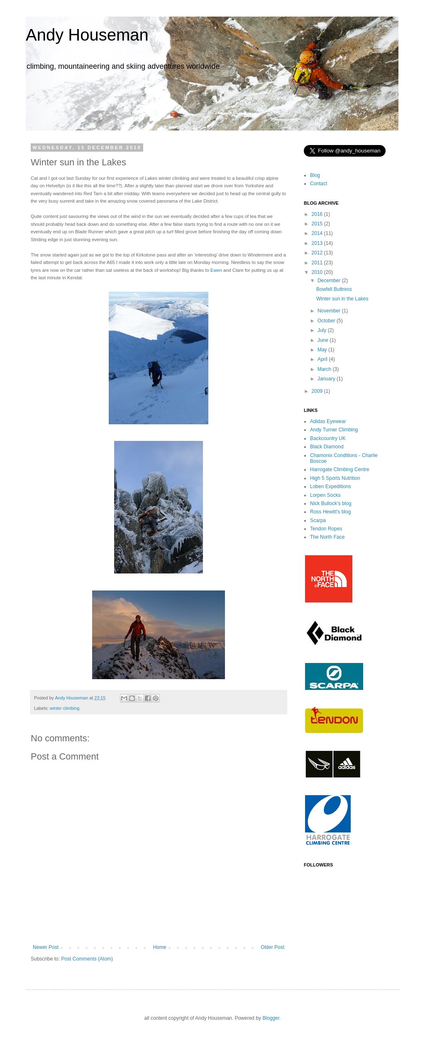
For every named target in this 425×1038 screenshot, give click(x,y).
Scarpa (318, 520)
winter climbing (64, 708)
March (325, 369)
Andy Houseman (87, 35)
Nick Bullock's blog (331, 503)
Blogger (270, 1018)
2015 (318, 224)
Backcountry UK (328, 438)
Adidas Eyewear (328, 421)
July (323, 330)
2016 (318, 214)
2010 (318, 272)
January (327, 379)
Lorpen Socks (325, 495)
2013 (318, 243)
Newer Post (46, 947)
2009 (318, 391)
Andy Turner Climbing (334, 430)
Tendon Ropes (326, 529)
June (324, 340)
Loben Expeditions (330, 486)
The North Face (327, 537)
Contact (318, 183)
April (323, 359)
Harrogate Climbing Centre (339, 469)
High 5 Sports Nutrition (335, 478)
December (330, 280)
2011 (318, 263)
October (327, 321)
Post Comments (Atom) (87, 959)
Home (159, 947)
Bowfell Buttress (334, 289)
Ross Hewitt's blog (330, 512)
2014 (318, 233)
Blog (315, 175)
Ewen (216, 270)
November (330, 311)
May (323, 350)
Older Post (272, 947)
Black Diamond (327, 447)
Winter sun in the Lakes (342, 299)
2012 (318, 253)
